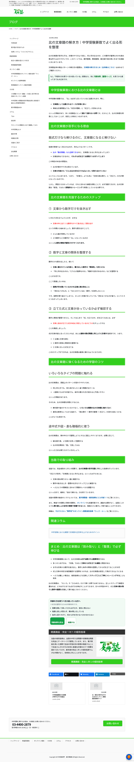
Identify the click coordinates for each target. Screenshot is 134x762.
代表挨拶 (14, 43)
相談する (71, 622)
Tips (12, 116)
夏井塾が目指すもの (17, 47)
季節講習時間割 (16, 65)
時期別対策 (14, 138)
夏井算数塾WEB (16, 107)
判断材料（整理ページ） (103, 76)
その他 (12, 89)
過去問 (13, 120)
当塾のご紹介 (15, 143)
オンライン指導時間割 (18, 81)
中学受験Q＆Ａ (16, 129)
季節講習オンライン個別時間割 (21, 85)
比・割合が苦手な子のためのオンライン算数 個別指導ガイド (99, 696)
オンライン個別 (15, 69)
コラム (12, 112)
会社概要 (14, 151)
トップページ (14, 38)
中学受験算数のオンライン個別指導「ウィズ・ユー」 (25, 75)
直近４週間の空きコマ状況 (20, 60)
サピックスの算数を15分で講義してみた (24, 125)
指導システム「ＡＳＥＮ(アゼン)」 (22, 52)
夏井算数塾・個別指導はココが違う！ (93, 497)
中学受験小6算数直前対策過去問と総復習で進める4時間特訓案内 (25, 102)
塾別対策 (14, 134)
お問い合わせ (14, 156)
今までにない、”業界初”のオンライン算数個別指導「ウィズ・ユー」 (80, 511)
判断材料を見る (57, 622)
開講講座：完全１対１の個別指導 (87, 661)
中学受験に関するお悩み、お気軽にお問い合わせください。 (102, 2)
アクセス (14, 147)
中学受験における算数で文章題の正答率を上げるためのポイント (75, 532)
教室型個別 (14, 56)
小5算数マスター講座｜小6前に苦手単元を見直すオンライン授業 (25, 95)
